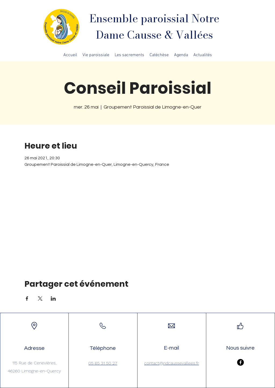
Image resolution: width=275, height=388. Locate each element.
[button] (96, 55)
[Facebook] (240, 362)
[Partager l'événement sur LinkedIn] (53, 298)
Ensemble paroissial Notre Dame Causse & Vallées (154, 26)
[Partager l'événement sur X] (40, 298)
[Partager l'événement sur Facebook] (27, 298)
